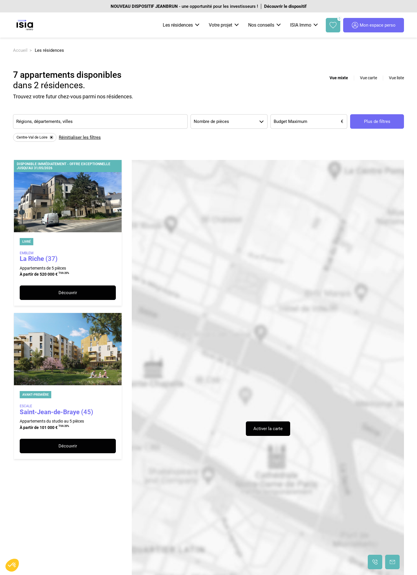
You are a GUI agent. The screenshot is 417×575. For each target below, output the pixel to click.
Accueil (20, 50)
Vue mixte (339, 77)
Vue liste (396, 77)
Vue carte (368, 77)
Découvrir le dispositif (285, 6)
